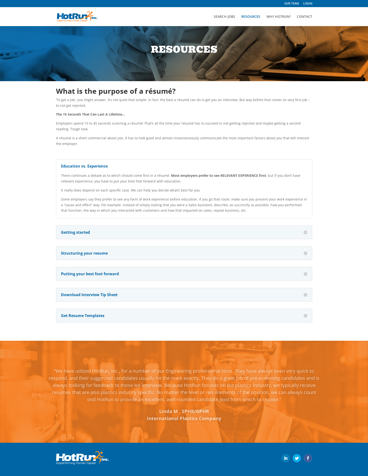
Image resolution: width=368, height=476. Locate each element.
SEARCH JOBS (224, 17)
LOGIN (307, 3)
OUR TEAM (291, 3)
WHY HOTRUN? (278, 17)
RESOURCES (250, 17)
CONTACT (304, 17)
